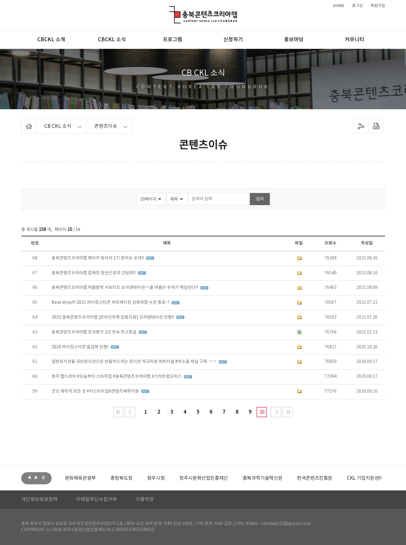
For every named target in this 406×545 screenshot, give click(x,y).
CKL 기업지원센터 (365, 478)
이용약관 (145, 499)
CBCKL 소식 (112, 40)
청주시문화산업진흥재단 (203, 478)
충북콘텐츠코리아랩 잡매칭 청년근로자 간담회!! (94, 273)
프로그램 (172, 40)
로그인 (357, 5)
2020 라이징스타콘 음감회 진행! (80, 347)
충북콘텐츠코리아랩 (170, 9)
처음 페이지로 (118, 412)
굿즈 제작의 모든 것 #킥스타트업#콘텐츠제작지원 (96, 391)
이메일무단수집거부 (96, 499)
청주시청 (156, 478)
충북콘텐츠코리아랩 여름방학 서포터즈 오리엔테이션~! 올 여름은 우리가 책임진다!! (125, 287)
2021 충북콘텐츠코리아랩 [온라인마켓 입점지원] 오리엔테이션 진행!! (113, 317)
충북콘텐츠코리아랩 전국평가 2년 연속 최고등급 (94, 332)
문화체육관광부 (80, 478)
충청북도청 (121, 478)
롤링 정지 (43, 478)
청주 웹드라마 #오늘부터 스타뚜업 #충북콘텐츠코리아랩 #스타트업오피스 (117, 376)
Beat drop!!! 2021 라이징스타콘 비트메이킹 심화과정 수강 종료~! (111, 302)
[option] (80, 478)
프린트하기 (375, 126)
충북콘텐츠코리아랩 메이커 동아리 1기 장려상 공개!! (98, 258)
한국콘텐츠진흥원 (314, 478)
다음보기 (36, 478)
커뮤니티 (354, 40)
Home (23, 122)
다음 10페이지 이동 (276, 412)
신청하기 (233, 40)
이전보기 (29, 478)
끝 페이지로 (288, 412)
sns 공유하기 (360, 126)
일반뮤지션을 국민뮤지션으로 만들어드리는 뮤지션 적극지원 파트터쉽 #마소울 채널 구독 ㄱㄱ (134, 361)
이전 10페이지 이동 (130, 412)
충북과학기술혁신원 (262, 478)
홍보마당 (294, 40)
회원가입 (378, 5)
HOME (338, 5)
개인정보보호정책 (39, 499)
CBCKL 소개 (51, 40)
